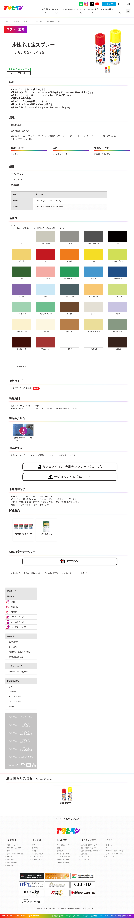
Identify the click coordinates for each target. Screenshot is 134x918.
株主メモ (10, 859)
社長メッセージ (12, 845)
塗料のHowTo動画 (63, 862)
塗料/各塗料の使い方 (88, 848)
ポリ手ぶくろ (46, 527)
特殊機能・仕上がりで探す (19, 652)
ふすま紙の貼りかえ (64, 857)
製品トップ (11, 591)
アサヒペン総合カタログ (19, 672)
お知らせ (81, 9)
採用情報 (109, 4)
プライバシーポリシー (114, 854)
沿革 (8, 851)
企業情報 (46, 9)
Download (69, 561)
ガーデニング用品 (18, 627)
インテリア (85, 859)
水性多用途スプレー (67, 795)
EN (119, 3)
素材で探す (13, 647)
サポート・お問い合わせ (114, 851)
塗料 (13, 602)
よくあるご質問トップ (89, 845)
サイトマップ (110, 857)
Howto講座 (93, 9)
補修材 (14, 612)
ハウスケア (85, 857)
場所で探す (13, 642)
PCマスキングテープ (23, 527)
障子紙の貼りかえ (63, 859)
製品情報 (56, 9)
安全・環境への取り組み (16, 854)
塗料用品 (12, 691)
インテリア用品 (17, 617)
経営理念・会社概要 (14, 848)
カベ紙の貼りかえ (63, 854)
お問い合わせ (69, 9)
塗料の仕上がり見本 (17, 657)
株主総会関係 (12, 862)
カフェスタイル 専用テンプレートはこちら (69, 467)
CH (128, 3)
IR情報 (9, 857)
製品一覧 (10, 596)
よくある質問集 (108, 9)
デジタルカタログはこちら (70, 477)
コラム (120, 9)
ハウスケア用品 (15, 701)
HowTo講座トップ (63, 845)
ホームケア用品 (17, 622)
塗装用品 (15, 607)
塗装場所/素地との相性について (92, 851)
